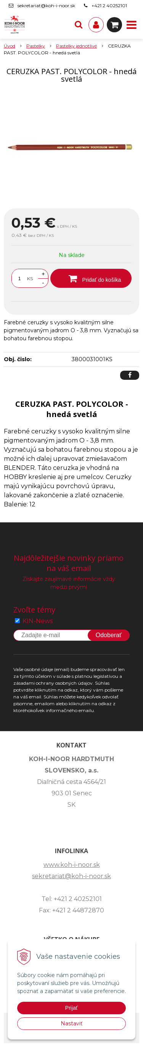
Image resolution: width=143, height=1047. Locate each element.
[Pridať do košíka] (91, 278)
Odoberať (109, 635)
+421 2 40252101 (109, 5)
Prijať (71, 1008)
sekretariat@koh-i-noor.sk (46, 5)
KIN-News (37, 621)
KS (30, 278)
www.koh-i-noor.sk (71, 864)
